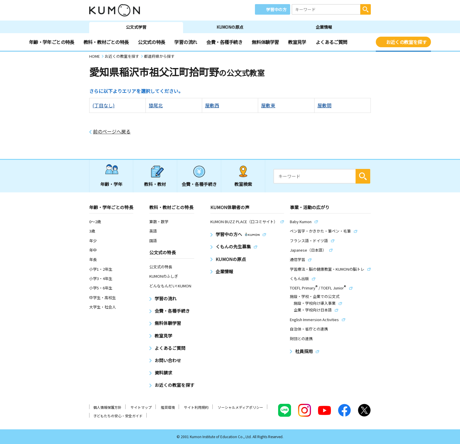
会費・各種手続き (224, 41)
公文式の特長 (151, 41)
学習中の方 (276, 9)
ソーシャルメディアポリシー (240, 407)
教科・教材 (155, 184)
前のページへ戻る (112, 131)
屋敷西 (212, 105)
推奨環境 (168, 407)
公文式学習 (136, 27)
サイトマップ (141, 407)
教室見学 (297, 41)
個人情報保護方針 (107, 407)
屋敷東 (268, 105)
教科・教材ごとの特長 (106, 41)
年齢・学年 (111, 184)
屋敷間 (324, 105)
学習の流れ (185, 41)
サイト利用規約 (196, 407)
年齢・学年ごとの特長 (51, 41)
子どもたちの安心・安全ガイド (118, 415)
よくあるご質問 (331, 41)
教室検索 (243, 184)
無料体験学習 (265, 41)
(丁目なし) (103, 105)
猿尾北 (156, 105)
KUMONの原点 (230, 27)
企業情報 (324, 27)
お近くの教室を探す (406, 41)
